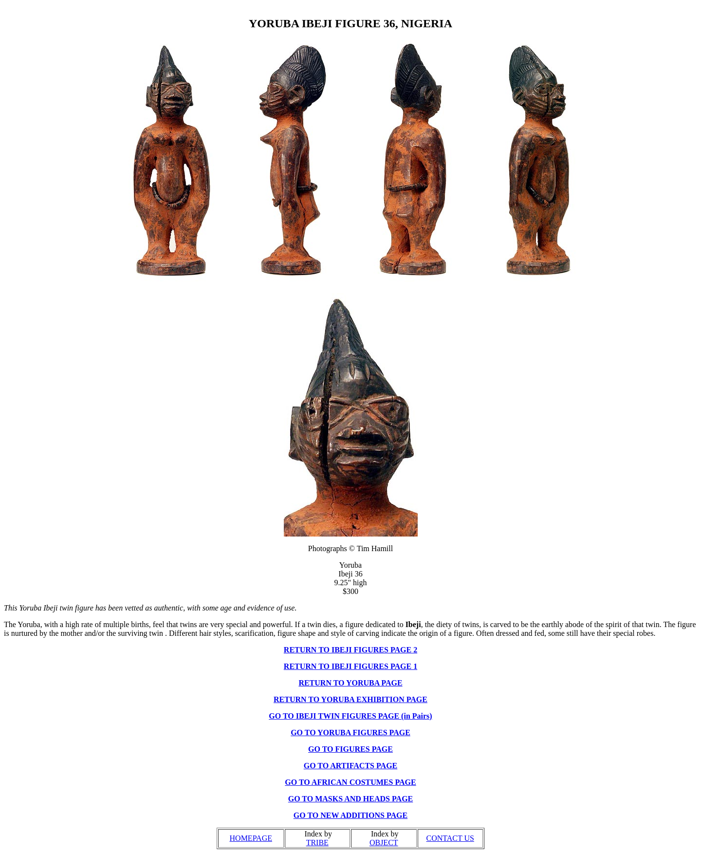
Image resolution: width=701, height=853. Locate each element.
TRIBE (317, 842)
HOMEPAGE (251, 838)
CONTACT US (450, 838)
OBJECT (383, 842)
